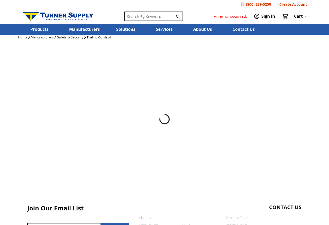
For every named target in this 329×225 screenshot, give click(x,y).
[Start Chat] (280, 217)
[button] (41, 29)
